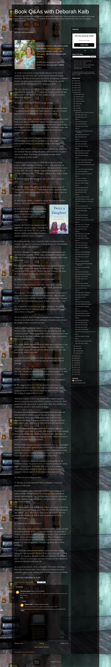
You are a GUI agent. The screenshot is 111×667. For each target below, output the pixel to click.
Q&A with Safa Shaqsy (81, 210)
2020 (75, 356)
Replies (24, 601)
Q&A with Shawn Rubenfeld (82, 233)
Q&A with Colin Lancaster (82, 256)
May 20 (77, 222)
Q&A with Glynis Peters (81, 322)
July (77, 106)
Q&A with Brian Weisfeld (81, 155)
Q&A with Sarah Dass (81, 288)
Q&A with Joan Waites (81, 144)
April (77, 346)
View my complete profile (79, 383)
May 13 (77, 290)
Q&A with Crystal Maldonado (82, 252)
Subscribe (84, 45)
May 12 (77, 299)
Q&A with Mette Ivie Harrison (82, 150)
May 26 (77, 167)
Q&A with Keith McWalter (82, 126)
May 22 (77, 203)
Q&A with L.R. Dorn (80, 297)
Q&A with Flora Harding (81, 217)
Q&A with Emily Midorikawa (82, 302)
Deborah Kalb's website (80, 63)
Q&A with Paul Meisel (81, 124)
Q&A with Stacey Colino (81, 243)
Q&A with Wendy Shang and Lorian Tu (85, 331)
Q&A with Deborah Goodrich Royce (84, 199)
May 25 (77, 176)
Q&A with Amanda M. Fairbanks (83, 173)
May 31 (77, 119)
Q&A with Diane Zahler (81, 327)
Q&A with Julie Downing (81, 146)
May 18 (77, 240)
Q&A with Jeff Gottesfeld (81, 329)
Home (42, 643)
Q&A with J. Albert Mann (81, 276)
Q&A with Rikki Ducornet (81, 187)
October (78, 99)
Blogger (59, 661)
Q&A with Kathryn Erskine (82, 238)
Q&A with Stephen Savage (82, 336)
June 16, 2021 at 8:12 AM (41, 604)
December (78, 94)
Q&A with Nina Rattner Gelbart (83, 208)
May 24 (77, 185)
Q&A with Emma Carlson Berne (83, 341)
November (78, 96)
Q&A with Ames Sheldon (81, 283)
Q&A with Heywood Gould (82, 134)
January (78, 353)
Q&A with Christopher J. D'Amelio (84, 201)
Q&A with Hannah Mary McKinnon (84, 160)
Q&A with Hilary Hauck (81, 190)
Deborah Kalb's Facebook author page (84, 65)
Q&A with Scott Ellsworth (81, 226)
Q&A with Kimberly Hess (81, 206)
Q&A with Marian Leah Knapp (83, 162)
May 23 (77, 194)
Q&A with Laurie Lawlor (81, 278)
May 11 (77, 308)
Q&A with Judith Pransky (81, 183)
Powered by (84, 50)
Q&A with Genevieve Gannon (83, 274)
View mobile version (41, 647)
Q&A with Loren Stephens (82, 295)
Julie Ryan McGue (44, 46)
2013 (75, 372)
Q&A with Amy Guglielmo (82, 247)
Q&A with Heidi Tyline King (82, 254)
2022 (75, 90)
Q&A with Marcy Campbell (82, 306)
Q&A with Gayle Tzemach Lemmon (84, 112)
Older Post (64, 643)
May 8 (76, 338)
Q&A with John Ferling (81, 114)
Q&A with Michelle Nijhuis (82, 320)
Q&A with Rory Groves (81, 180)
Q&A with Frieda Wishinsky (82, 267)
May (77, 110)
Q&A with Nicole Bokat (81, 236)
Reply (21, 597)
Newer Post (19, 643)
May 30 (77, 128)
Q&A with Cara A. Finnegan (82, 224)
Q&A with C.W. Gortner (81, 141)
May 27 (77, 157)
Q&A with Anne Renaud (81, 215)
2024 (75, 85)
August (78, 103)
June (77, 108)
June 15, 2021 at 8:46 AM (37, 591)
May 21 (77, 213)
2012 (75, 374)
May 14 (77, 281)
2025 (75, 83)
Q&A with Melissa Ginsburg (82, 313)
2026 (75, 80)
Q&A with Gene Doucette (82, 153)
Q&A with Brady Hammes (82, 272)
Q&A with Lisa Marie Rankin (82, 315)
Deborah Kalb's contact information (83, 61)
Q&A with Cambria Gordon (82, 197)
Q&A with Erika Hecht (81, 137)
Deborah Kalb (29, 604)
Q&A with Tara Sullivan (81, 121)
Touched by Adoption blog (43, 493)
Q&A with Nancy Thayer (81, 343)
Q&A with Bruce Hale (80, 192)
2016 (75, 365)
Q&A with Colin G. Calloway (82, 292)
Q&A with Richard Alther (81, 325)
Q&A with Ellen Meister (81, 171)
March (77, 348)
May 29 (77, 139)
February (78, 350)
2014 (75, 369)
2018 (75, 360)
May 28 (77, 148)
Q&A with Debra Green (81, 117)
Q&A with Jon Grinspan (81, 311)
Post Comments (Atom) (28, 652)
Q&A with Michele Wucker (82, 261)
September (79, 101)
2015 (75, 367)
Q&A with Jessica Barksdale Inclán (84, 219)
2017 (75, 363)
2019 (75, 358)
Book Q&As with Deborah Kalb (52, 11)
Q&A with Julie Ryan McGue (82, 285)
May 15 (77, 269)
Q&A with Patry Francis (81, 245)
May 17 (77, 249)
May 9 (76, 334)
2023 (75, 87)
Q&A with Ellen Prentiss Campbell (84, 169)
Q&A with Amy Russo (81, 178)
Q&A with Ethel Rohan (81, 229)
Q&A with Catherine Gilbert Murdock (84, 164)
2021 (75, 92)
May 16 (77, 259)
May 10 (77, 318)
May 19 (77, 231)
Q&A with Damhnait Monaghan (83, 304)
